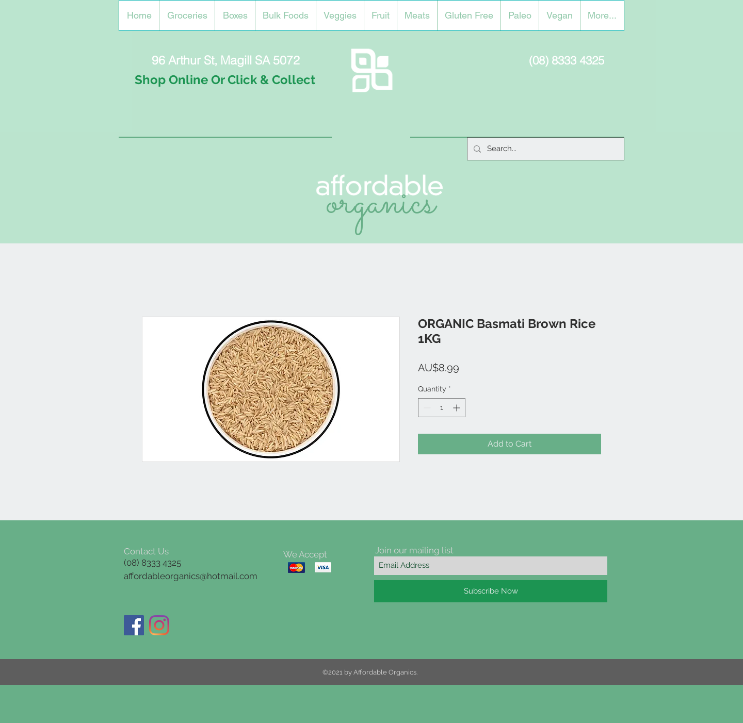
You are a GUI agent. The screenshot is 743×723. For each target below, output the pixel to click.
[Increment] (457, 408)
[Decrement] (425, 408)
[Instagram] (159, 625)
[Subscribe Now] (490, 591)
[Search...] (544, 149)
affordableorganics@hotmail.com (190, 576)
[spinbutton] (441, 408)
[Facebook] (134, 625)
